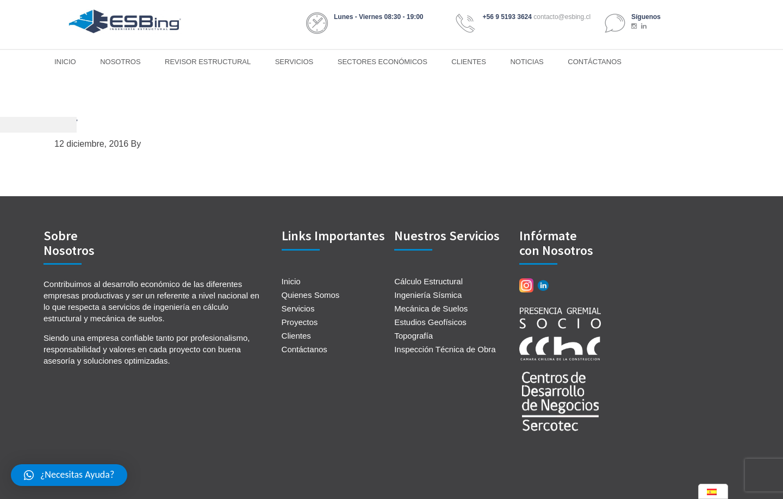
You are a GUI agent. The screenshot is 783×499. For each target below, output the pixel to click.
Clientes (296, 335)
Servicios (298, 308)
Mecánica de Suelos (431, 308)
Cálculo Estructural (428, 281)
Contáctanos (304, 349)
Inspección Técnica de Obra (445, 349)
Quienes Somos (311, 295)
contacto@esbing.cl (562, 17)
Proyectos (300, 322)
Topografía (413, 335)
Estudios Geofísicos (430, 322)
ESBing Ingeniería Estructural (125, 21)
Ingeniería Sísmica (428, 295)
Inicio (291, 281)
